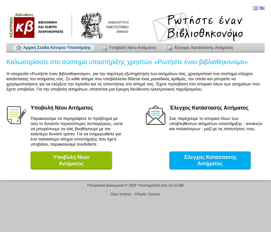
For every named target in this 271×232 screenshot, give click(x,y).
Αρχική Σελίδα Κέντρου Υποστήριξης (57, 47)
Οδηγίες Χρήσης (147, 194)
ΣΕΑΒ (179, 185)
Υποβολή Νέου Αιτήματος (132, 47)
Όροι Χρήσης (121, 194)
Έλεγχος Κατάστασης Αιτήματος (203, 47)
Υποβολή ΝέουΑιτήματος (71, 160)
